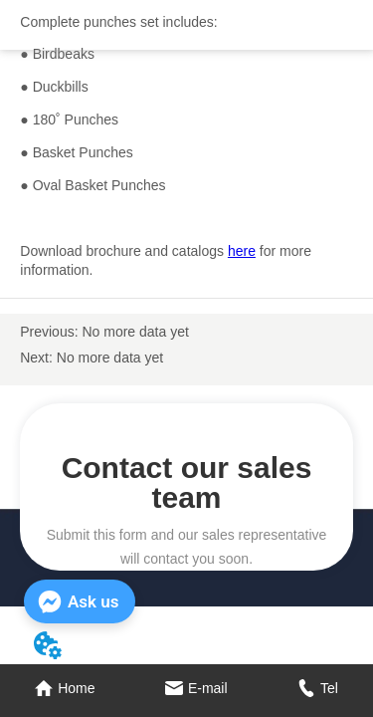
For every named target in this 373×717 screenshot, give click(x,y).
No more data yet (135, 332)
